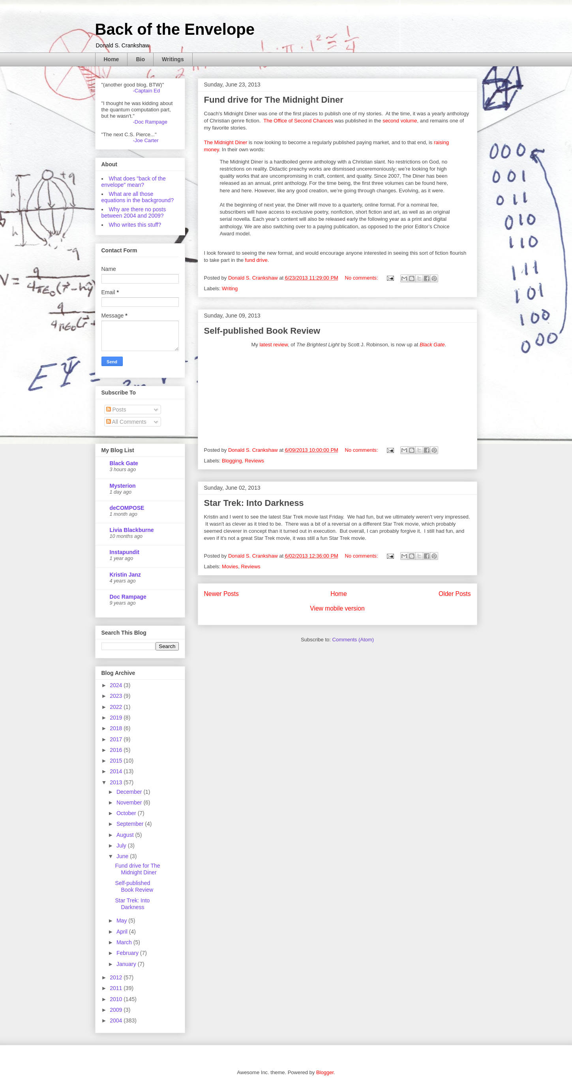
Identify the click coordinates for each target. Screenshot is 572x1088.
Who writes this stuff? (135, 225)
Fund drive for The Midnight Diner (273, 100)
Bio (140, 59)
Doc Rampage (128, 597)
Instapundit (124, 552)
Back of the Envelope (175, 29)
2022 (117, 707)
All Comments (126, 422)
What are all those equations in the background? (137, 197)
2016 (117, 750)
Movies (230, 566)
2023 (117, 696)
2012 (117, 977)
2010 (117, 999)
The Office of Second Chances (298, 121)
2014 (117, 771)
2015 (117, 760)
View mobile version (337, 608)
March (124, 942)
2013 (117, 782)
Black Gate (432, 345)
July (122, 845)
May (122, 920)
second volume (400, 121)
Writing (230, 288)
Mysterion (123, 486)
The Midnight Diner (226, 142)
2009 (117, 1010)
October (127, 813)
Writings (173, 59)
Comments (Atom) (353, 640)
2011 (117, 988)
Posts (116, 409)
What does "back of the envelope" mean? (133, 181)
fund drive (256, 260)
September (130, 824)
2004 (117, 1020)
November (129, 802)
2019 (117, 717)
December (129, 792)
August (125, 835)
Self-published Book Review (262, 331)
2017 (117, 739)
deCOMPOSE (127, 508)
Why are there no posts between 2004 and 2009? (133, 212)
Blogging (232, 461)
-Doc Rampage (150, 122)
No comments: (362, 278)
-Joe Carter (146, 140)
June (123, 856)
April (122, 931)
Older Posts (455, 593)
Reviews (254, 461)
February (128, 953)
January (127, 964)
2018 (117, 728)
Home (111, 59)
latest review (273, 345)
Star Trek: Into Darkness (254, 503)
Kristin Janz (125, 574)
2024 (117, 685)
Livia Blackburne (132, 530)
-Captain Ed (146, 91)
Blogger (325, 1072)
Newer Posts (221, 593)
